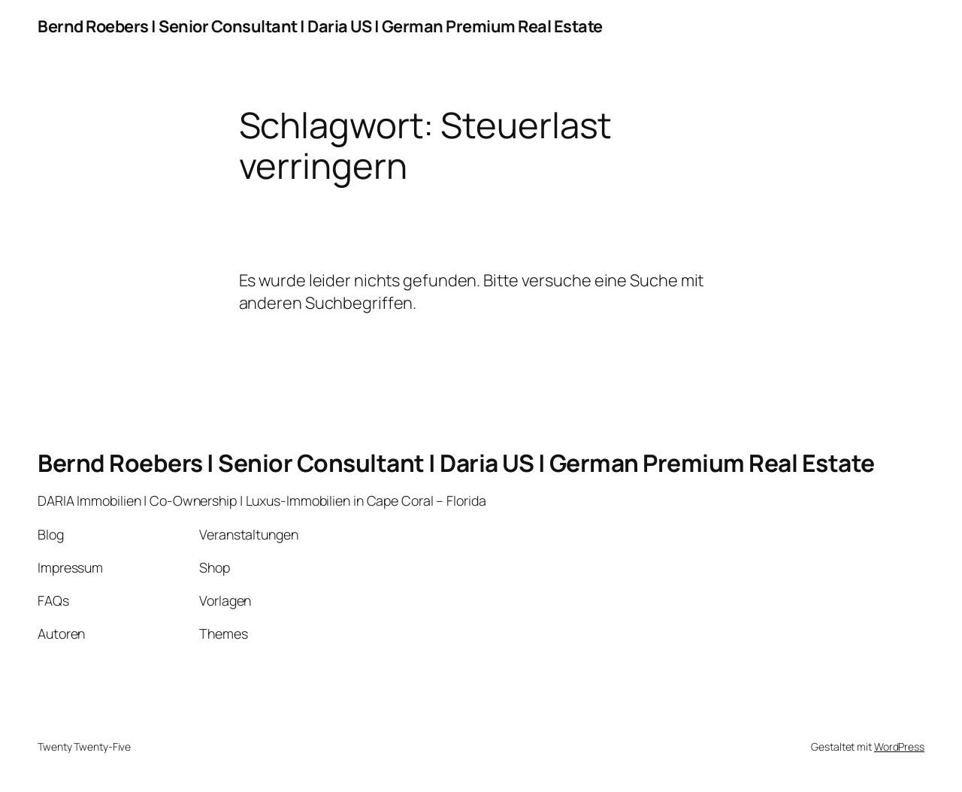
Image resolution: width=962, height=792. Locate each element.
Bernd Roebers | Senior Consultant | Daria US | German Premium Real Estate (320, 26)
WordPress (899, 746)
